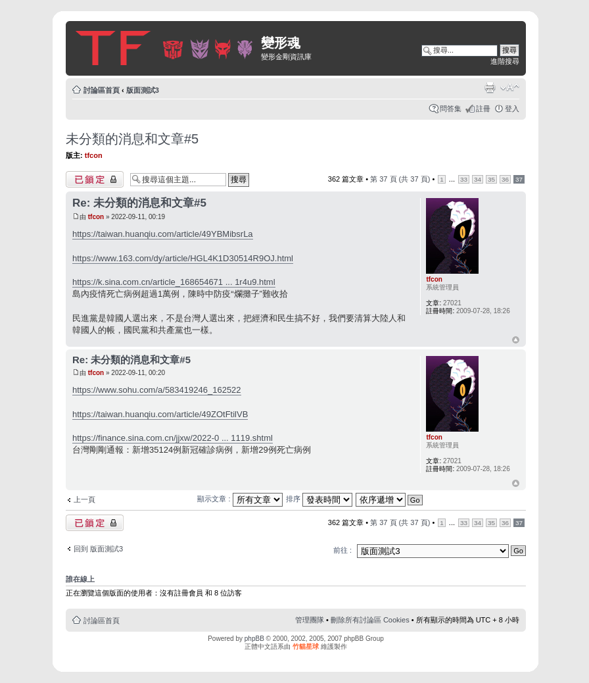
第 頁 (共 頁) (400, 179)
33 (463, 179)
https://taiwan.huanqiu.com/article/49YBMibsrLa (162, 234)
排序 (319, 499)
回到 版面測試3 (98, 549)
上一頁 (84, 499)
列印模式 (490, 87)
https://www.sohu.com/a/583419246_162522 (156, 390)
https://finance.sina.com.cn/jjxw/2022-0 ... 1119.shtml (172, 438)
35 (491, 179)
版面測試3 (142, 90)
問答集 (450, 109)
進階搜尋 (504, 61)
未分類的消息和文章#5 (132, 139)
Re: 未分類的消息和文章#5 (139, 203)
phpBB (254, 638)
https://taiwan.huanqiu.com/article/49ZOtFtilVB (160, 414)
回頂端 (515, 340)
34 (477, 179)
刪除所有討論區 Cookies (370, 620)
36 (505, 179)
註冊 (483, 109)
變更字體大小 (509, 87)
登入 (512, 109)
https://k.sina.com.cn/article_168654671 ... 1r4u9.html (173, 282)
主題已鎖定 (95, 179)
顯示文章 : (239, 499)
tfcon (94, 155)
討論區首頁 (101, 90)
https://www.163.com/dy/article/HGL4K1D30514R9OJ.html (182, 258)
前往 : (342, 550)
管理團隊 (309, 620)
